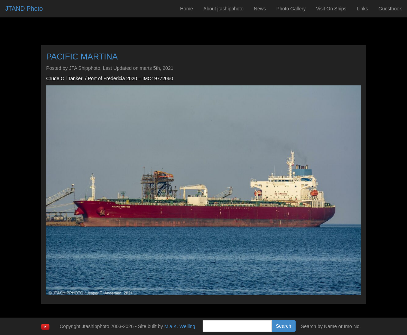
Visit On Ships (331, 8)
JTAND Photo (24, 8)
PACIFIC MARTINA (82, 56)
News (260, 8)
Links (362, 8)
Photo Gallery (291, 8)
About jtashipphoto (223, 8)
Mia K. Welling (179, 326)
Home (186, 8)
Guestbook (390, 8)
